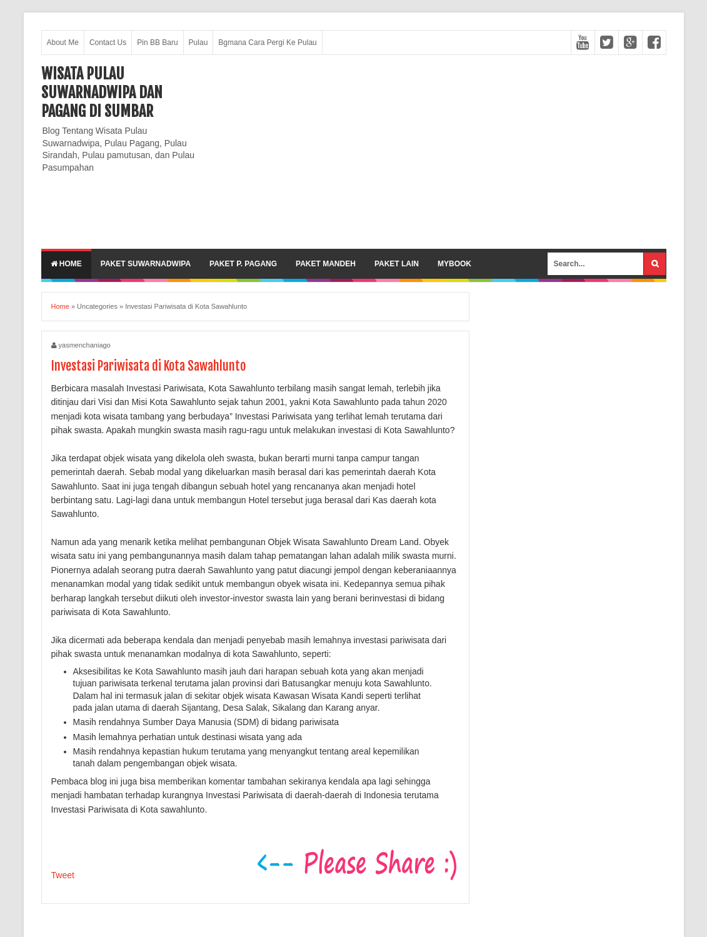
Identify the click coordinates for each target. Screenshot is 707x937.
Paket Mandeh (326, 263)
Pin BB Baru (157, 42)
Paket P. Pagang (243, 263)
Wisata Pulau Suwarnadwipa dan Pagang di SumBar (102, 92)
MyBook (454, 263)
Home (66, 263)
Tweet (62, 875)
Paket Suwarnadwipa (146, 263)
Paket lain (396, 263)
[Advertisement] (438, 151)
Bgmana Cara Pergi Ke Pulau (267, 42)
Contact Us (107, 42)
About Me (63, 42)
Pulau (198, 42)
